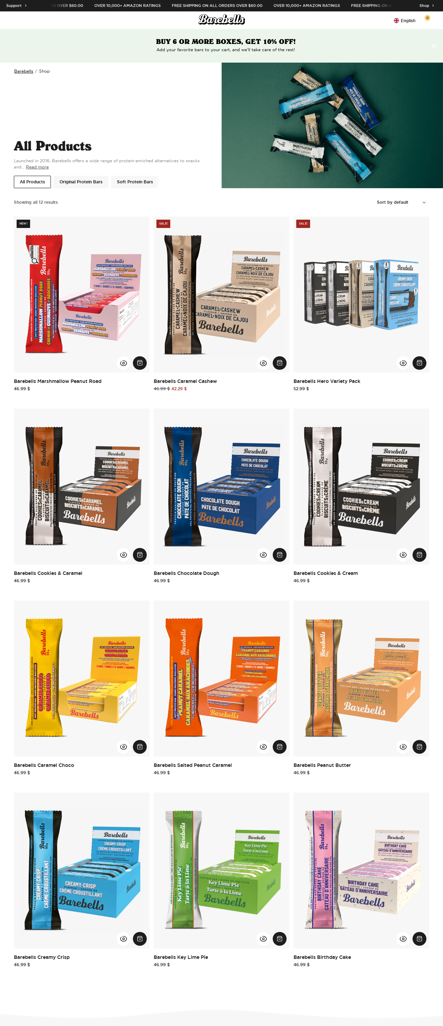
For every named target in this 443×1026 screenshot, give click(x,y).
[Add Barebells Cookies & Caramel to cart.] (140, 555)
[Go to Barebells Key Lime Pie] (221, 871)
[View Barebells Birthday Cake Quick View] (403, 939)
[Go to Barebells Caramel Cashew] (221, 295)
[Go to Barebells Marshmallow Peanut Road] (82, 295)
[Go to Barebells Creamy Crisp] (82, 871)
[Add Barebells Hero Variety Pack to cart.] (419, 363)
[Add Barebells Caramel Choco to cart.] (140, 747)
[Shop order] (403, 202)
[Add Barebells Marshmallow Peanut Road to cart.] (140, 363)
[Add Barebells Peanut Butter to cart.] (419, 747)
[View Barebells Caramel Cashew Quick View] (263, 363)
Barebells (23, 71)
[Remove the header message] (433, 46)
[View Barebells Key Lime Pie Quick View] (263, 939)
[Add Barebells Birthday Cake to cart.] (419, 939)
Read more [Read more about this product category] (37, 167)
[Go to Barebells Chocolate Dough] (221, 487)
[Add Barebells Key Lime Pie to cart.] (280, 939)
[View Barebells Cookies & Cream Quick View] (403, 555)
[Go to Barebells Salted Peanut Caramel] (221, 679)
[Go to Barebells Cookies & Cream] (361, 487)
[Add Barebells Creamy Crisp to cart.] (140, 939)
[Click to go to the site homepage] (221, 20)
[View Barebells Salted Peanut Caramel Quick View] (263, 747)
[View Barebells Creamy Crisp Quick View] (123, 939)
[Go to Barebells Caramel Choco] (82, 679)
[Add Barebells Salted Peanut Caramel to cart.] (280, 747)
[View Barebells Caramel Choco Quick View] (123, 747)
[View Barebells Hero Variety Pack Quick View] (403, 363)
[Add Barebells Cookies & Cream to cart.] (419, 555)
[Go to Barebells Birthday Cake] (361, 871)
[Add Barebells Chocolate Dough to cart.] (280, 555)
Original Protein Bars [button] (81, 182)
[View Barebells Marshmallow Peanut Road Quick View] (123, 363)
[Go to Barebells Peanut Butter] (361, 679)
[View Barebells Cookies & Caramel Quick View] (123, 555)
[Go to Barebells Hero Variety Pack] (361, 295)
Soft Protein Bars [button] (135, 182)
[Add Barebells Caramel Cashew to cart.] (280, 363)
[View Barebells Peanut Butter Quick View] (403, 747)
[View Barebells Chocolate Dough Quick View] (263, 555)
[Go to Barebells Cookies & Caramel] (82, 487)
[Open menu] (18, 20)
